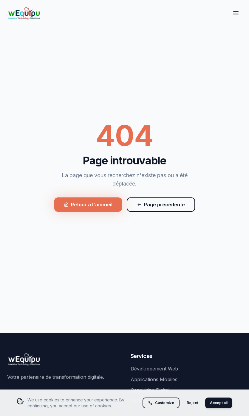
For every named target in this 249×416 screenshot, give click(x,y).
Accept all (219, 403)
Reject (192, 403)
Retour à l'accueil (88, 205)
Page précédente (161, 205)
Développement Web (154, 369)
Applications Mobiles (154, 379)
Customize (161, 403)
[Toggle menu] (236, 13)
